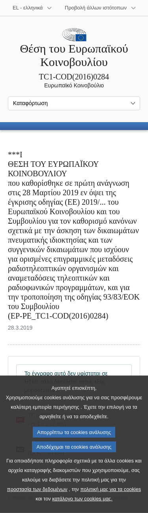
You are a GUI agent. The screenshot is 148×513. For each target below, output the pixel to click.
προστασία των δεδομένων (37, 503)
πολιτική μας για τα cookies (111, 503)
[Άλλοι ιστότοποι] (100, 8)
